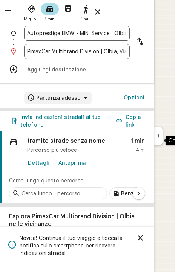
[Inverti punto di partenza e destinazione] (140, 42)
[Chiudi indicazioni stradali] (98, 12)
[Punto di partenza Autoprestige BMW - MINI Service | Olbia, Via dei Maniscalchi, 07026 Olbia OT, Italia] (77, 33)
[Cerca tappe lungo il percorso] (58, 193)
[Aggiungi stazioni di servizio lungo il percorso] (128, 193)
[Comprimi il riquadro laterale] (158, 136)
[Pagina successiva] (139, 193)
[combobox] (77, 33)
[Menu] (8, 12)
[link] (77, 167)
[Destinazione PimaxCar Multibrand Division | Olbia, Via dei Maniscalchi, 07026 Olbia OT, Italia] (77, 51)
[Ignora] (140, 238)
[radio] (32, 11)
